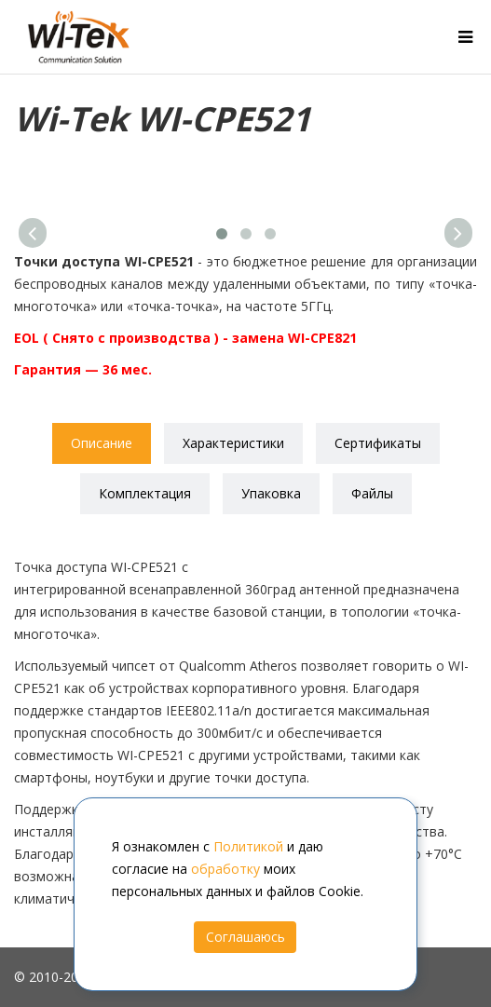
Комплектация (145, 493)
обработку (225, 869)
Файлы (372, 493)
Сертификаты (377, 443)
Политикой (248, 846)
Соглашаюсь (245, 937)
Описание (101, 443)
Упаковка (271, 493)
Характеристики (233, 443)
